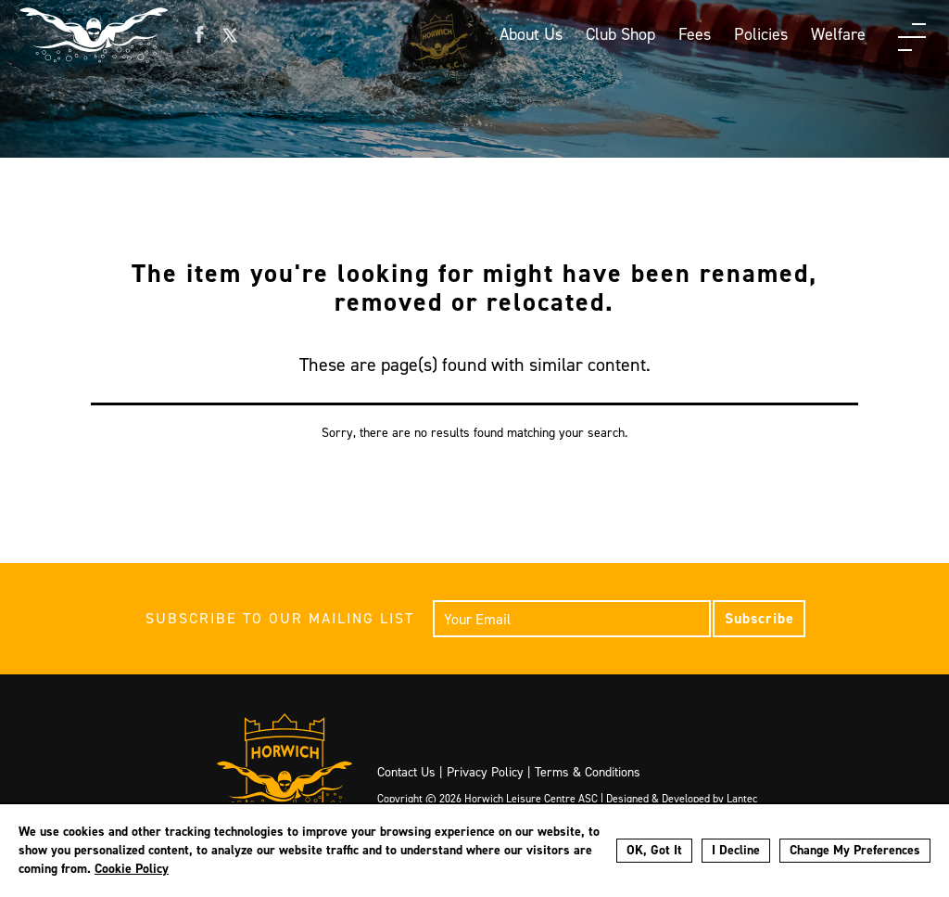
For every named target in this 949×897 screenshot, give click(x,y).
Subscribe (759, 618)
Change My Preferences (855, 850)
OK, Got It (654, 850)
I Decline (736, 850)
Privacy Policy (485, 772)
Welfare (838, 34)
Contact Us (406, 772)
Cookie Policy (132, 869)
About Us (531, 34)
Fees (694, 34)
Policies (761, 34)
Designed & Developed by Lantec (681, 798)
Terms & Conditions (587, 772)
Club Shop (620, 34)
